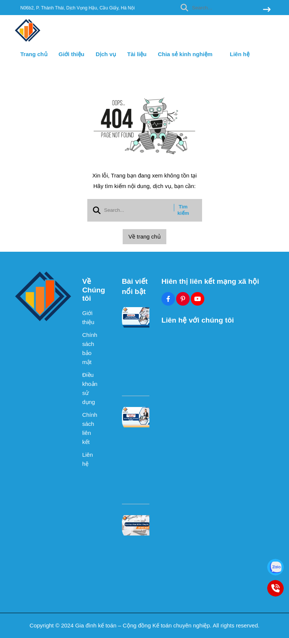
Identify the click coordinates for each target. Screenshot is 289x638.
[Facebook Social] (168, 299)
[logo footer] (44, 296)
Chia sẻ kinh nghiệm (188, 54)
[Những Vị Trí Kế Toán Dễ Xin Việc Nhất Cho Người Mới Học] (137, 417)
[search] (223, 7)
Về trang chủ (144, 236)
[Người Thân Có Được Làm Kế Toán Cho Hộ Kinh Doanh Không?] (137, 317)
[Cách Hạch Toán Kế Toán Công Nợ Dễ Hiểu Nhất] (137, 525)
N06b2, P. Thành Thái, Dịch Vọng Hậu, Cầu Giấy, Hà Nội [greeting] (77, 8)
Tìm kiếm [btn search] (183, 210)
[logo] (28, 41)
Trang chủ (33, 54)
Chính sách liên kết (89, 428)
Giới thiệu (72, 54)
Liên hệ (239, 54)
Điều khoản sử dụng (89, 388)
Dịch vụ (106, 54)
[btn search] (266, 10)
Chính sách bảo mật (89, 348)
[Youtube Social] (197, 299)
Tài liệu (136, 54)
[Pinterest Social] (183, 299)
